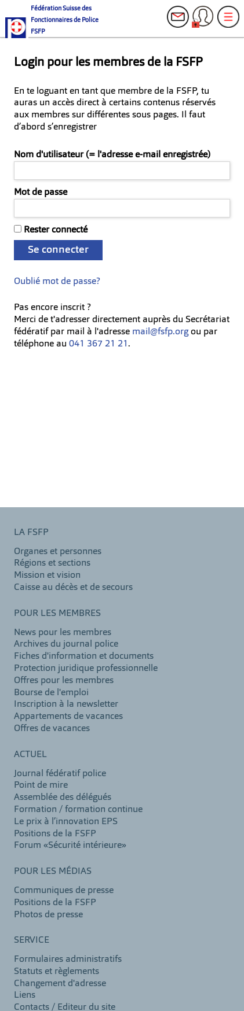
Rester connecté (56, 230)
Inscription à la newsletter (66, 704)
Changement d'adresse (60, 983)
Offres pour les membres (64, 680)
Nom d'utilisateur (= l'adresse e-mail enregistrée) (112, 155)
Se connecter (58, 250)
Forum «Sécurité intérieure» (70, 845)
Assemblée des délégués (62, 797)
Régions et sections (52, 563)
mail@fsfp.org (160, 332)
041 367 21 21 (98, 344)
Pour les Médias (53, 871)
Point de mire (41, 785)
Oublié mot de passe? (57, 281)
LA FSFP (31, 532)
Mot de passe (40, 192)
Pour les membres (57, 613)
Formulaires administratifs (68, 959)
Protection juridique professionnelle (86, 668)
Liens (24, 995)
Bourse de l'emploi (51, 693)
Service (31, 940)
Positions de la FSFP (55, 834)
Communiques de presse (64, 890)
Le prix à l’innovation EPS (66, 821)
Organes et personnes (57, 551)
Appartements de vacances (68, 716)
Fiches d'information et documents (84, 656)
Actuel (30, 754)
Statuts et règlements (56, 971)
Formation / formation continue (78, 809)
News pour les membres (62, 632)
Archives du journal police (66, 644)
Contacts (181, 23)
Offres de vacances (52, 728)
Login (206, 23)
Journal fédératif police (60, 773)
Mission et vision (47, 575)
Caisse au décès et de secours (73, 587)
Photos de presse (48, 915)
